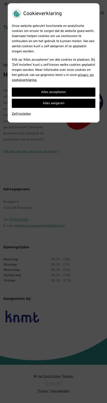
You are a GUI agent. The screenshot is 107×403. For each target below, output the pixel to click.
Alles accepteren (53, 92)
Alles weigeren (53, 103)
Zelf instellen (21, 114)
